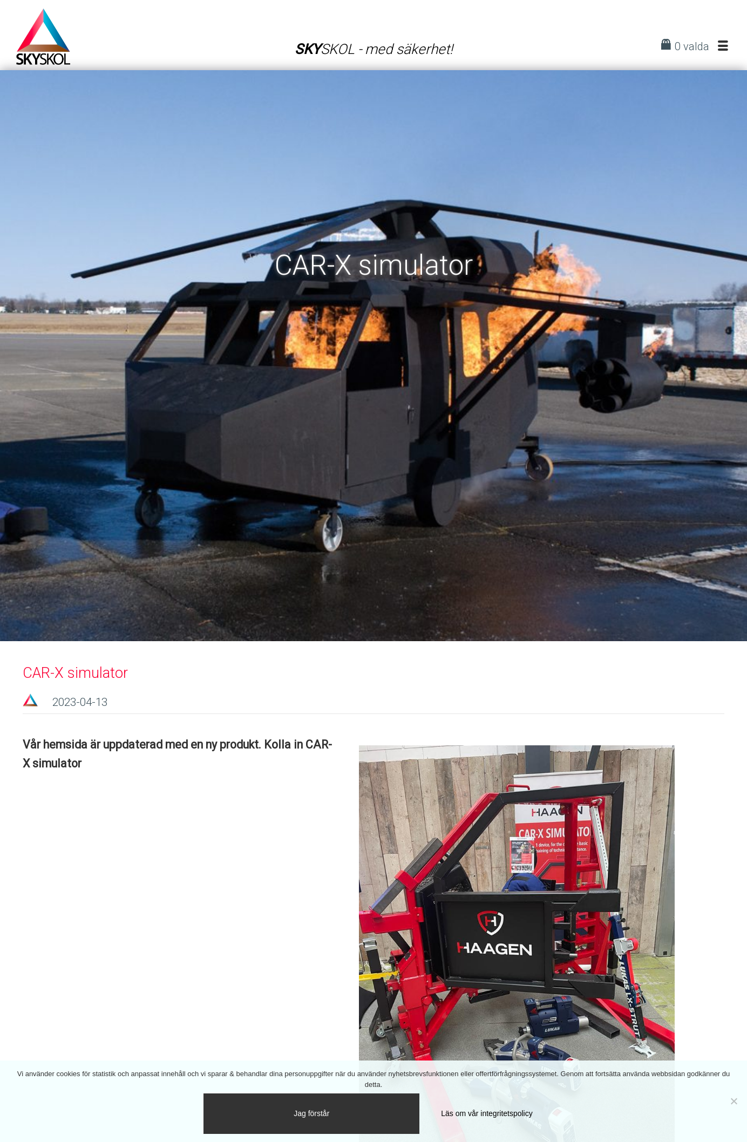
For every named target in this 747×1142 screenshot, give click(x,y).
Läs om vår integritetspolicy (486, 1113)
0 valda (692, 46)
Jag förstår (311, 1113)
